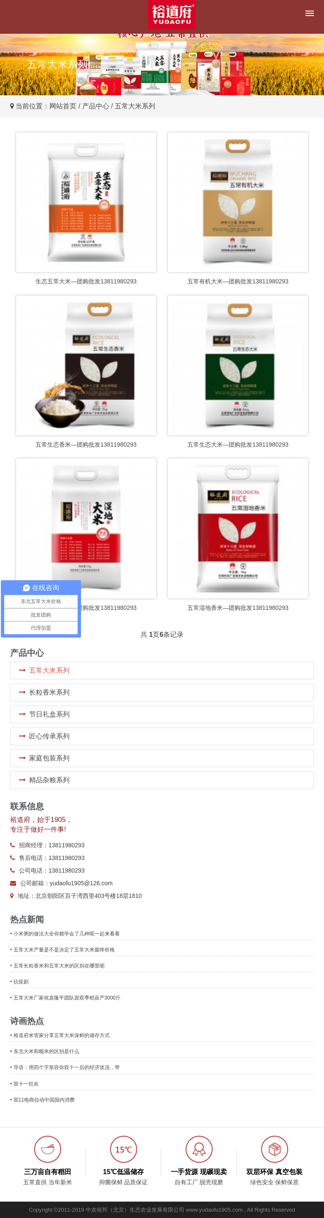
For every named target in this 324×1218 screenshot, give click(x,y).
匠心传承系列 (49, 736)
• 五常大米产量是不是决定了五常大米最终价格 (62, 950)
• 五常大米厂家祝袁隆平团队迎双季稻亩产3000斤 (65, 998)
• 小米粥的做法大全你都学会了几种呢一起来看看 (65, 934)
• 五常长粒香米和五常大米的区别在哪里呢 (57, 966)
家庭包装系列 (49, 758)
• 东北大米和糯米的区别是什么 (44, 1051)
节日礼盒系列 (49, 714)
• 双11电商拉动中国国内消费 (42, 1100)
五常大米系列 (49, 670)
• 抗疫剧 (19, 982)
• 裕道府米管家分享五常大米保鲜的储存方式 (60, 1035)
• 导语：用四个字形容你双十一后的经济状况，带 (65, 1067)
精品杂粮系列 (49, 780)
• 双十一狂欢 (24, 1084)
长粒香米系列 (49, 692)
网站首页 (62, 106)
